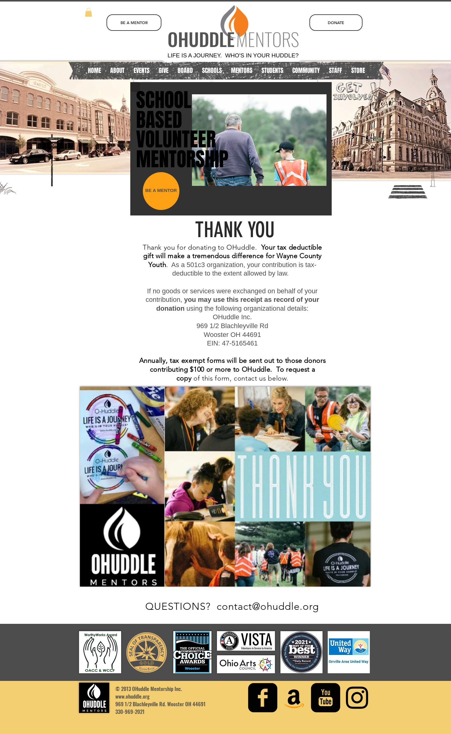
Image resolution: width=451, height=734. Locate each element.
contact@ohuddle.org (268, 606)
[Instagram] (357, 698)
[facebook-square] (263, 698)
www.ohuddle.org (132, 696)
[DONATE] (336, 22)
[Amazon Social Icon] (294, 698)
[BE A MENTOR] (133, 22)
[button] (88, 12)
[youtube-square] (326, 698)
